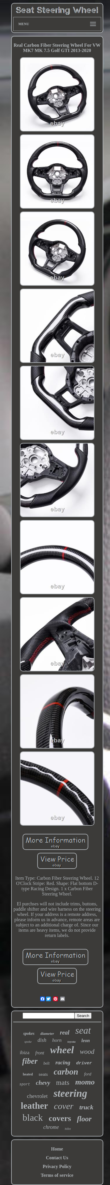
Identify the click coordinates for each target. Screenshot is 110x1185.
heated (28, 1074)
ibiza (24, 1052)
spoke (28, 1041)
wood (87, 1051)
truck (86, 1107)
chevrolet (37, 1096)
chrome (51, 1127)
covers (60, 1118)
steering (70, 1093)
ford (87, 1074)
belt (46, 1063)
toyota (71, 1041)
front (39, 1052)
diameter (47, 1033)
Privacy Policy (57, 1166)
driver (84, 1063)
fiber (29, 1061)
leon (86, 1040)
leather (34, 1106)
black (33, 1117)
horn (57, 1040)
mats (62, 1082)
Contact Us (57, 1157)
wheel (62, 1049)
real (64, 1032)
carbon (66, 1071)
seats (43, 1074)
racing (62, 1062)
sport (24, 1084)
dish (42, 1040)
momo (84, 1082)
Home (57, 1148)
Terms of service (57, 1175)
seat (83, 1030)
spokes (28, 1033)
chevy (43, 1082)
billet (68, 1128)
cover (64, 1106)
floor (84, 1119)
